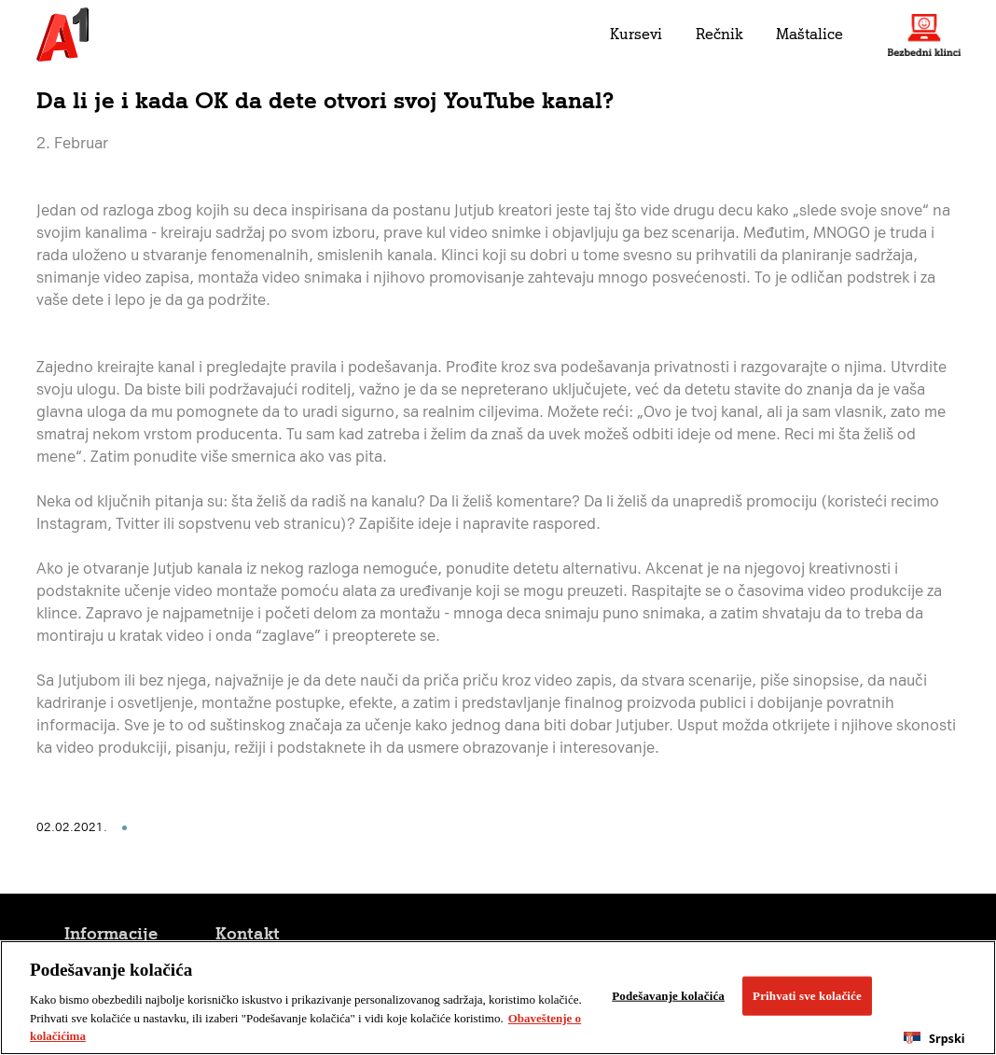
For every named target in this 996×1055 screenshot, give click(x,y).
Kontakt (247, 933)
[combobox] (934, 1038)
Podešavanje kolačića (668, 996)
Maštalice (809, 34)
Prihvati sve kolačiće (807, 996)
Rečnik (719, 34)
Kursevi (636, 34)
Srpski (934, 1039)
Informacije (111, 933)
